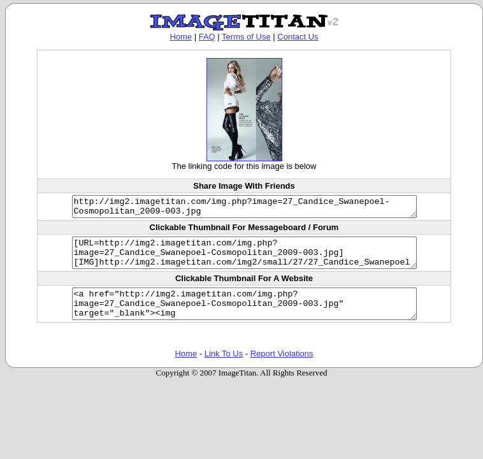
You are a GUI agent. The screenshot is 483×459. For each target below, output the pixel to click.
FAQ (207, 36)
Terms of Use (246, 36)
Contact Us (297, 36)
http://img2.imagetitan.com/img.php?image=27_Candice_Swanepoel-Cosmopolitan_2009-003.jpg (244, 208)
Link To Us (224, 369)
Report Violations (282, 369)
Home (180, 36)
